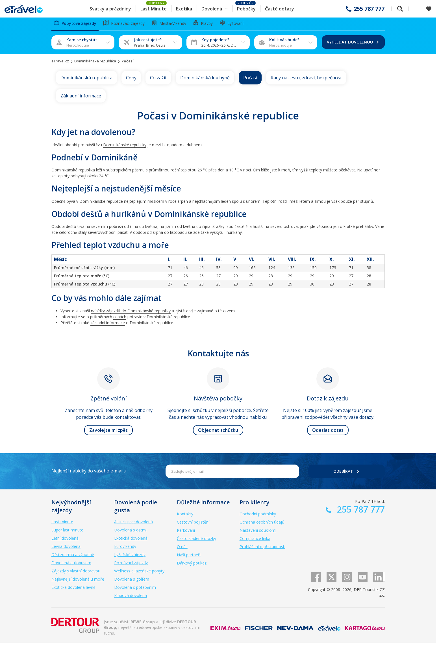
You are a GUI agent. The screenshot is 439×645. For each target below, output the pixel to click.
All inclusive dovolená (133, 524)
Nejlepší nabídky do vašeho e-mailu (88, 473)
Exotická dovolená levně (73, 589)
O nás (182, 549)
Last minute (62, 524)
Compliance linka (255, 540)
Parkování (186, 532)
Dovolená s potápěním (135, 589)
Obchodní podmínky (258, 516)
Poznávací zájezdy (131, 565)
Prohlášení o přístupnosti (262, 549)
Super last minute (67, 532)
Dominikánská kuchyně (205, 80)
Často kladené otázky (196, 540)
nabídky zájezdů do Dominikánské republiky (131, 312)
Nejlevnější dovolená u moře (77, 581)
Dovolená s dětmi (130, 532)
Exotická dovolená (130, 540)
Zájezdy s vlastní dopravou (75, 573)
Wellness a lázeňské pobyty (139, 573)
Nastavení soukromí (258, 532)
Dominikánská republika (86, 80)
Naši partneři (189, 557)
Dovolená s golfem (131, 581)
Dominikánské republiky (124, 146)
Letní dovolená (65, 540)
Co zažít (158, 80)
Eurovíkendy (125, 548)
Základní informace (80, 98)
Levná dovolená (66, 548)
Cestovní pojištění (193, 524)
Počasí (250, 80)
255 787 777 (369, 9)
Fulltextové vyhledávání (400, 9)
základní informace (107, 324)
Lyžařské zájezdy (129, 556)
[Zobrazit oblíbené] (429, 9)
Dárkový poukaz (192, 565)
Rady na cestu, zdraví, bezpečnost (306, 80)
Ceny (131, 80)
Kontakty (185, 516)
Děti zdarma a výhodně (72, 556)
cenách (119, 318)
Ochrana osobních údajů (262, 524)
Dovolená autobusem (71, 565)
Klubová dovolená (130, 597)
